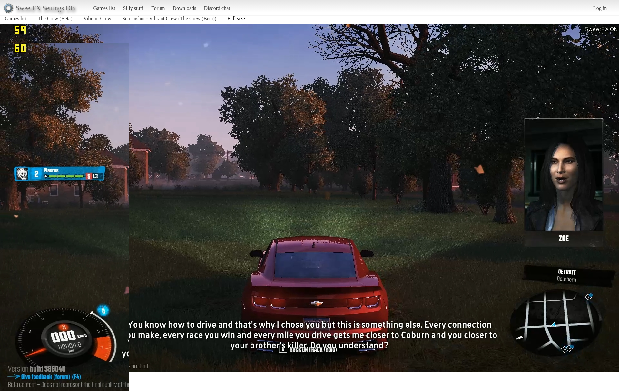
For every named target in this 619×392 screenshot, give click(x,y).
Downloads (184, 8)
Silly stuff (133, 8)
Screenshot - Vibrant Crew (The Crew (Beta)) (169, 18)
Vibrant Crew (98, 18)
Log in (600, 8)
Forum (158, 8)
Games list (104, 8)
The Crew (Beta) (55, 18)
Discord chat (217, 8)
